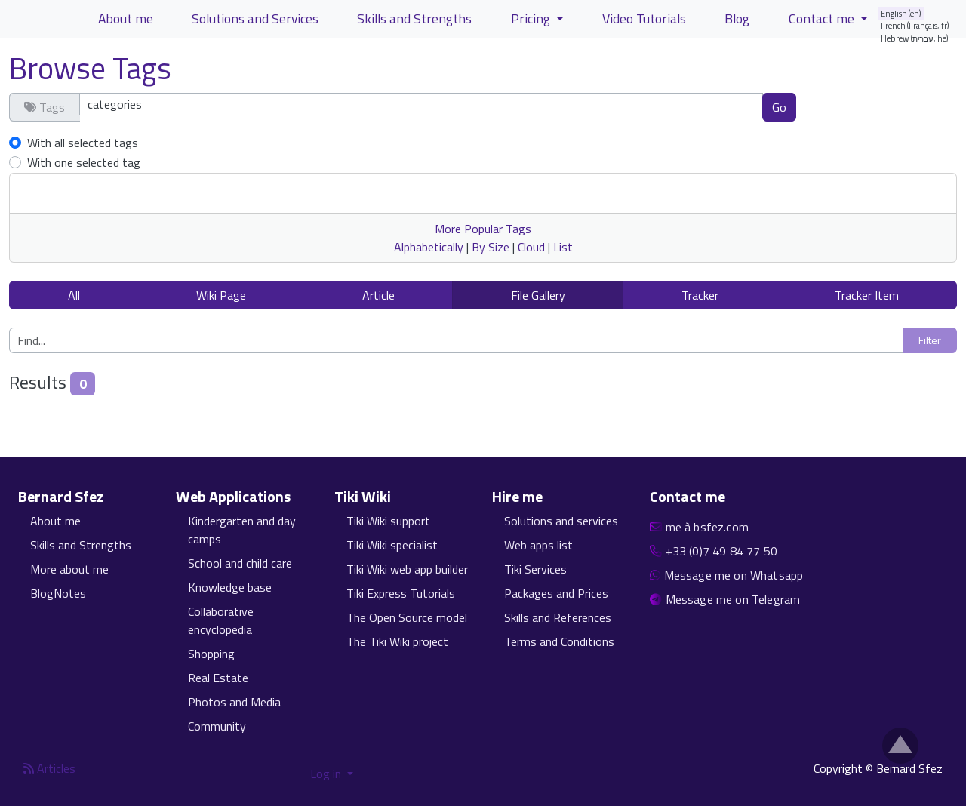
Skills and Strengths (414, 18)
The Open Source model (406, 617)
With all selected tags (82, 143)
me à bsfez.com (707, 527)
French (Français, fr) (915, 25)
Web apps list (538, 545)
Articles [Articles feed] (49, 768)
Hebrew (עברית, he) (915, 38)
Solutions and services (561, 521)
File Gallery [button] (538, 295)
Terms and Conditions (559, 641)
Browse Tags (90, 68)
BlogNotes (58, 593)
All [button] (74, 295)
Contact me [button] (823, 18)
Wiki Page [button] (221, 295)
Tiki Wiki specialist (392, 545)
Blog (736, 18)
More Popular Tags (483, 229)
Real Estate (218, 678)
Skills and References (557, 617)
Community (217, 726)
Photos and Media (234, 702)
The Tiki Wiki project (397, 641)
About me (125, 18)
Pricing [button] (532, 18)
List (563, 247)
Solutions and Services (255, 18)
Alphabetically (428, 247)
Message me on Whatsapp (734, 575)
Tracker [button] (699, 295)
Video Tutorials (644, 18)
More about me (69, 569)
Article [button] (378, 295)
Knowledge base (230, 587)
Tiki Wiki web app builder (407, 569)
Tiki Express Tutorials (400, 593)
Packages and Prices (556, 593)
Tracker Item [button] (867, 295)
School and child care (240, 563)
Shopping (211, 653)
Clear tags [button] (849, 106)
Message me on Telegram (733, 599)
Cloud (531, 247)
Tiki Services (535, 569)
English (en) (901, 13)
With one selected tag (83, 162)
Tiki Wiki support (388, 521)
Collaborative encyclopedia (221, 620)
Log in (327, 773)
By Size (490, 247)
